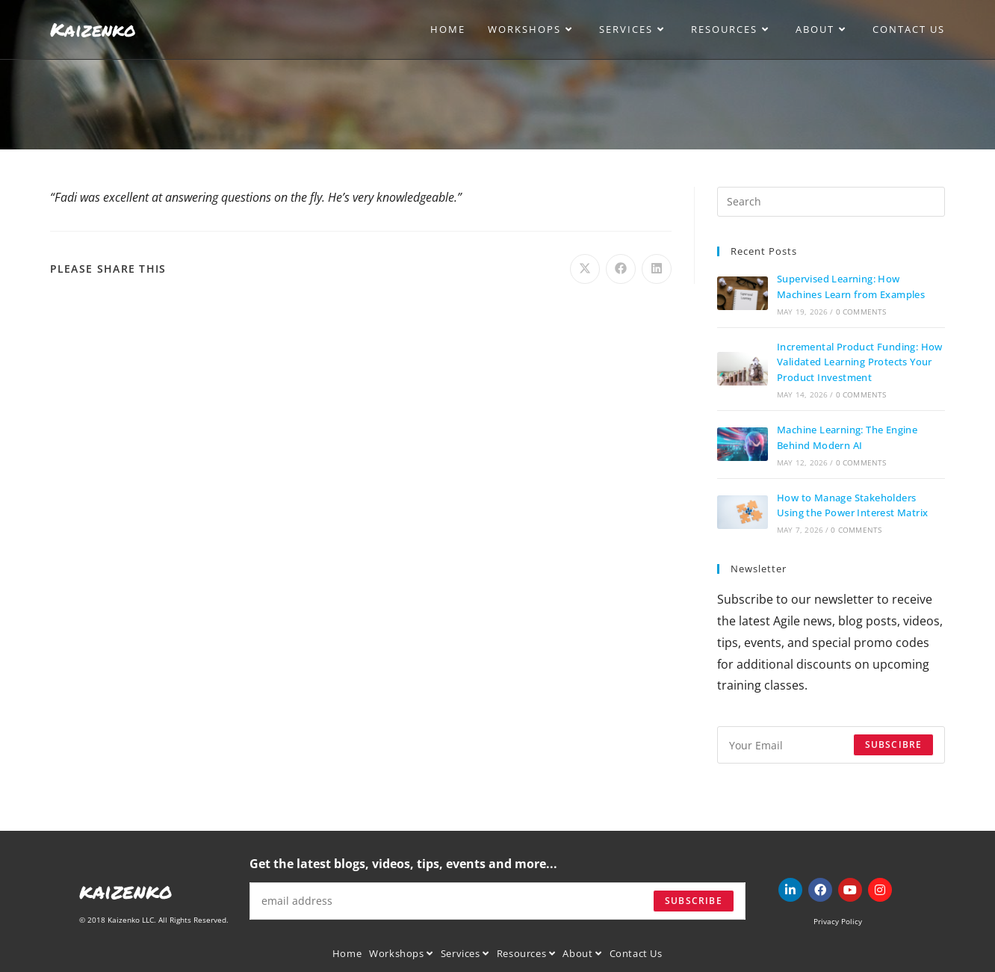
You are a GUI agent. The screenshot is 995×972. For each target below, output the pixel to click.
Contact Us (636, 953)
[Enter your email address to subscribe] (831, 745)
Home (347, 953)
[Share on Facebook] (621, 269)
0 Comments (861, 311)
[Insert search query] (831, 202)
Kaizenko (93, 29)
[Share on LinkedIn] (657, 269)
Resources (526, 953)
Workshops (401, 953)
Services (465, 953)
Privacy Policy (837, 921)
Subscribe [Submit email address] (693, 900)
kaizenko (126, 891)
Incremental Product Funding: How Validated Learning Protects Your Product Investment (860, 362)
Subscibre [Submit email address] (894, 744)
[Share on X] (585, 269)
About (581, 953)
